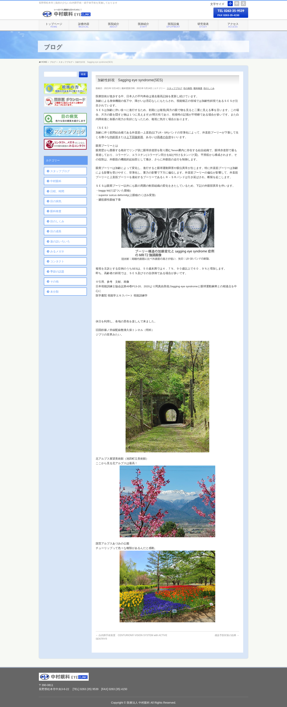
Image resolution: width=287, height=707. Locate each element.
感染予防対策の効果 (227, 635)
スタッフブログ (174, 88)
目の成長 (55, 231)
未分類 (54, 291)
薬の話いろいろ (60, 241)
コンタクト (57, 261)
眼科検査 (198, 88)
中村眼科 (55, 181)
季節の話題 (57, 271)
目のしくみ (208, 88)
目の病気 (187, 88)
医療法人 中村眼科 (138, 702)
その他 (54, 281)
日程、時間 (57, 191)
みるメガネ (57, 251)
